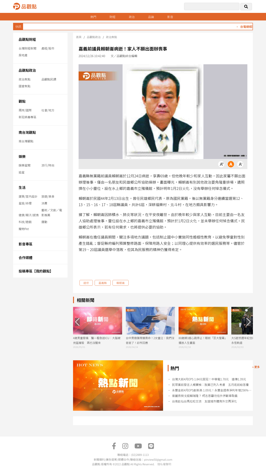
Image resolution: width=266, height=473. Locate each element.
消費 (44, 203)
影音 (170, 17)
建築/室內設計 (28, 196)
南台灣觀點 (27, 132)
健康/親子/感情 (29, 215)
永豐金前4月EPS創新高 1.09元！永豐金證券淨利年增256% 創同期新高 (212, 390)
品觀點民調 (49, 79)
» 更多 (256, 367)
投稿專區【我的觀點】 (36, 270)
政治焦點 (24, 79)
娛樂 (22, 156)
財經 (112, 17)
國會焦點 (24, 86)
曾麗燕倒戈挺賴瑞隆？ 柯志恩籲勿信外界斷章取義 (205, 395)
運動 (44, 222)
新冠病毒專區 (27, 117)
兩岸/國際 (25, 110)
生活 (22, 187)
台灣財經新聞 (27, 48)
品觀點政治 (27, 70)
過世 (86, 283)
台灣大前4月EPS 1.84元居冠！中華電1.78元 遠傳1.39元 (209, 379)
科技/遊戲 (25, 222)
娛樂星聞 (24, 165)
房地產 (23, 55)
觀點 (22, 101)
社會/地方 (48, 110)
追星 (22, 172)
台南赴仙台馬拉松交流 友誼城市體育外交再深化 (204, 401)
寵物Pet (24, 229)
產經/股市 (48, 48)
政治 (132, 17)
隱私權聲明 (164, 464)
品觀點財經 (27, 39)
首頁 (79, 37)
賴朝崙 (120, 283)
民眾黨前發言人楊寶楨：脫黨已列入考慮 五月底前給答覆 (210, 384)
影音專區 (25, 243)
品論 (151, 17)
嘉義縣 (103, 283)
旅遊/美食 (48, 196)
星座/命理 (25, 203)
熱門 (93, 17)
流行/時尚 (48, 165)
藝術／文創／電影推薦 (52, 212)
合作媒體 (25, 257)
